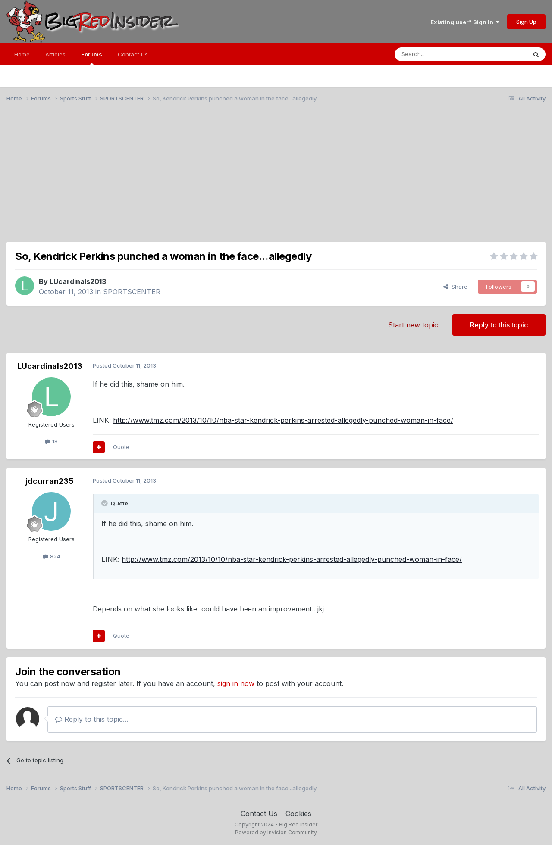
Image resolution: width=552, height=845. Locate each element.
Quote (121, 446)
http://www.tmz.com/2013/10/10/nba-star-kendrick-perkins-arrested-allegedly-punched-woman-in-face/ (283, 420)
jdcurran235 (49, 481)
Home (22, 54)
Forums (91, 58)
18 (51, 441)
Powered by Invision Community (276, 832)
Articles (55, 54)
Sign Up (526, 21)
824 (51, 556)
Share (455, 286)
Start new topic (413, 325)
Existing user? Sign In (464, 22)
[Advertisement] (276, 175)
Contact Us (133, 54)
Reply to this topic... (91, 719)
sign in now (235, 683)
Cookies (298, 813)
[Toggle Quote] (105, 503)
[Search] (439, 54)
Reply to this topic (499, 325)
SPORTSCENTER (131, 291)
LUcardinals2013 (78, 281)
